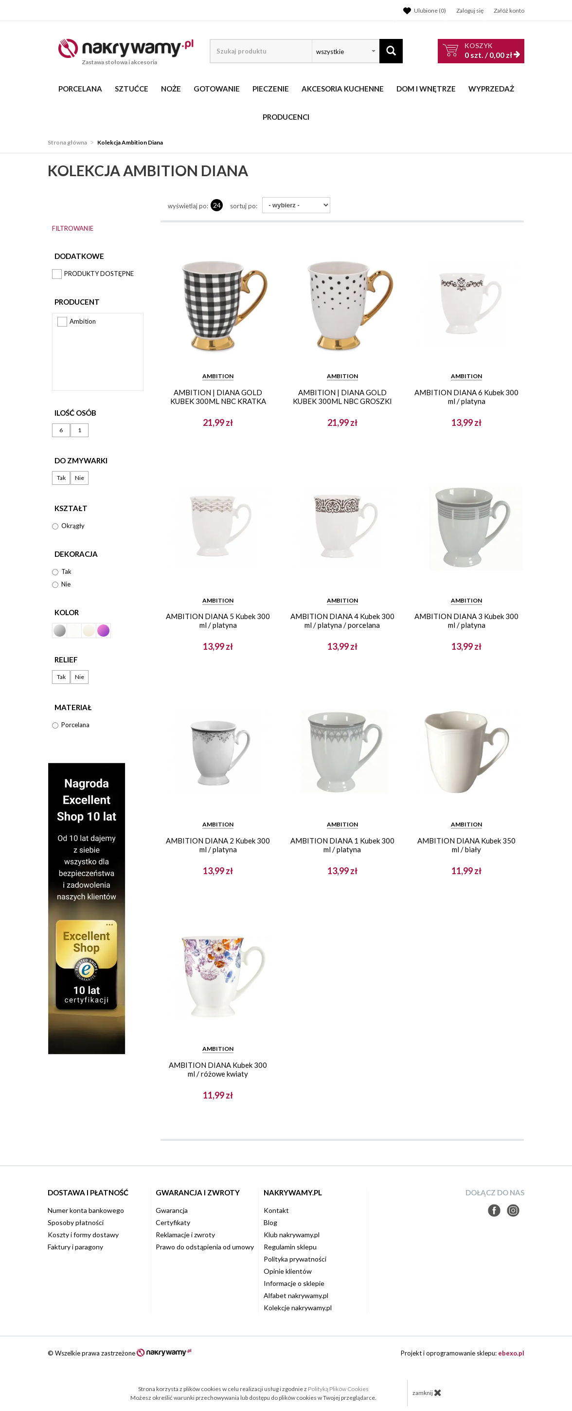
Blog (270, 1222)
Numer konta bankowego (86, 1210)
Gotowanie (216, 88)
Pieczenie (270, 88)
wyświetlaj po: (188, 206)
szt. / (488, 50)
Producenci (286, 117)
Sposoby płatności (76, 1222)
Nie (79, 477)
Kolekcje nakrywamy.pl (298, 1307)
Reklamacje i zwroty (185, 1234)
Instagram (513, 1210)
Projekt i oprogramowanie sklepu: (462, 1353)
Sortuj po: (243, 206)
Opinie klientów (288, 1271)
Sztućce (131, 88)
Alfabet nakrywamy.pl (296, 1295)
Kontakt (276, 1210)
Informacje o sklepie (294, 1283)
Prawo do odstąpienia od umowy (205, 1247)
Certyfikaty (173, 1222)
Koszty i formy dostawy (83, 1234)
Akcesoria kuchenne (342, 88)
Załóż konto (509, 10)
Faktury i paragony (75, 1247)
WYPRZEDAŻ (491, 88)
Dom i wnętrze (426, 88)
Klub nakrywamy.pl (292, 1234)
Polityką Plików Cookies (338, 1389)
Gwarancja (172, 1210)
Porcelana (80, 88)
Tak (61, 477)
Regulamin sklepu (290, 1247)
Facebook (494, 1210)
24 (217, 205)
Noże (171, 88)
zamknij (427, 1392)
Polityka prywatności (295, 1259)
